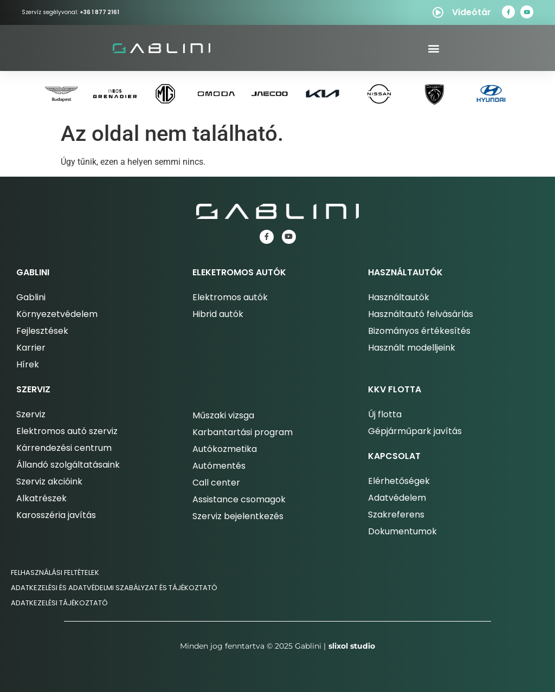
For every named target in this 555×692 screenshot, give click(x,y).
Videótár (471, 12)
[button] (433, 48)
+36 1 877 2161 (99, 12)
